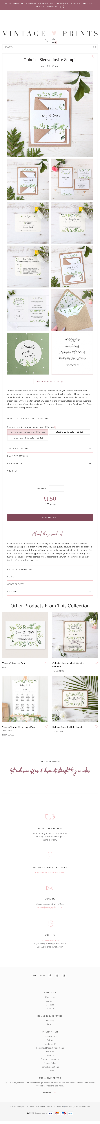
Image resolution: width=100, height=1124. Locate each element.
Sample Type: (13, 427)
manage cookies (50, 6)
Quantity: (41, 488)
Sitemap (50, 1008)
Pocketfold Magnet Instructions (50, 1048)
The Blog (50, 1051)
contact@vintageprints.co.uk (50, 907)
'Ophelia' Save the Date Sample (67, 727)
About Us (50, 1055)
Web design (70, 1106)
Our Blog (50, 1004)
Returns (50, 1024)
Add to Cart (50, 517)
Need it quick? (50, 1044)
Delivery (50, 1020)
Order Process (50, 1036)
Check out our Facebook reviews (49, 872)
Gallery (50, 1040)
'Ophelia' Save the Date (13, 663)
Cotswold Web (84, 1106)
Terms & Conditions (50, 1067)
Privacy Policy (50, 1063)
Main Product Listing (50, 381)
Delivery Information (50, 1059)
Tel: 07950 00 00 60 (50, 940)
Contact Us (50, 997)
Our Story (50, 1001)
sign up (50, 1092)
